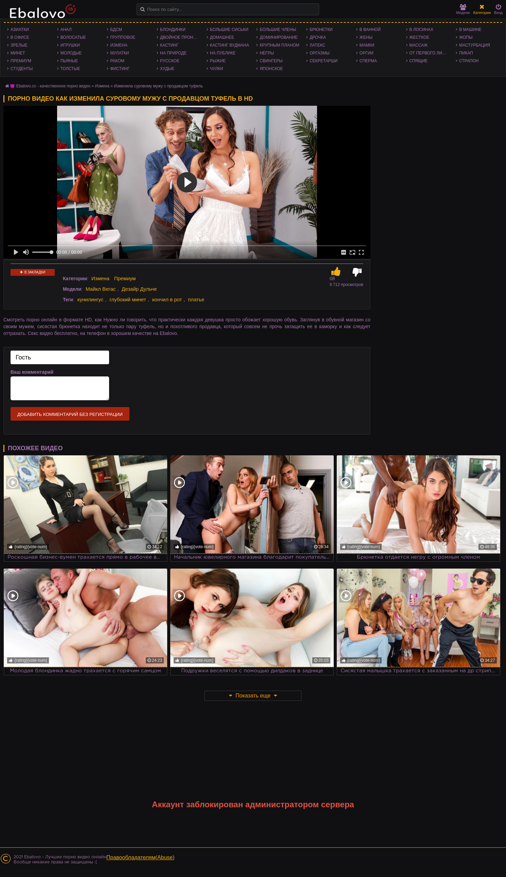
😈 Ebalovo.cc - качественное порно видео (50, 86)
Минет (18, 53)
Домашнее (222, 37)
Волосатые (73, 37)
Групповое (122, 37)
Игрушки (70, 45)
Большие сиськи (229, 29)
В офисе (20, 37)
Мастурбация (474, 45)
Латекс (317, 45)
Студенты (22, 68)
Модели (463, 9)
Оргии (366, 53)
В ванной (370, 29)
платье (196, 299)
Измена (118, 45)
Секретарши (323, 60)
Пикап (466, 53)
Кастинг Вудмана (229, 45)
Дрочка (318, 37)
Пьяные (69, 60)
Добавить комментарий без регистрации (70, 414)
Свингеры (271, 60)
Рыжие (218, 60)
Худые (167, 68)
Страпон (468, 60)
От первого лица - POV (431, 53)
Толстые (70, 68)
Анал (66, 29)
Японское (271, 68)
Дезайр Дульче (139, 289)
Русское (169, 60)
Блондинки (173, 29)
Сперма (368, 60)
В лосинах (421, 29)
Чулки (216, 68)
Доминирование (278, 37)
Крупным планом (279, 45)
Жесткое (419, 37)
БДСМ (116, 29)
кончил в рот (167, 299)
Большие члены (278, 29)
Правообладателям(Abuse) (140, 857)
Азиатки (20, 29)
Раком (117, 60)
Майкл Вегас (101, 289)
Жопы (465, 37)
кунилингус (90, 299)
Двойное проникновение (181, 37)
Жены (366, 37)
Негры (267, 53)
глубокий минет (127, 299)
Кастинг (169, 45)
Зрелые (19, 45)
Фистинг (119, 68)
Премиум (21, 60)
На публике (223, 53)
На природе (173, 53)
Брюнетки (321, 29)
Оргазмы (320, 53)
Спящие (418, 60)
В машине (470, 29)
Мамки (367, 45)
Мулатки (119, 53)
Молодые (71, 53)
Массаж (418, 45)
